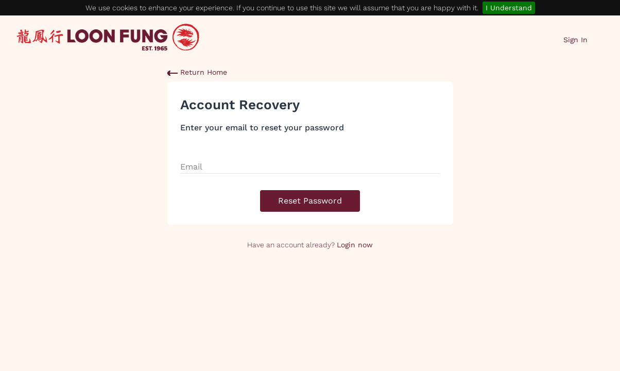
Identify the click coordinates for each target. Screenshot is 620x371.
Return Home (197, 72)
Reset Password (310, 201)
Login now (355, 245)
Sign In (575, 40)
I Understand (509, 8)
